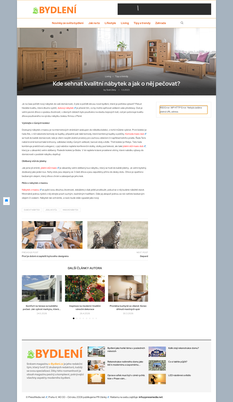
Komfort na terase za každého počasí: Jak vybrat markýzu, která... (42, 307)
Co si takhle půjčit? (177, 361)
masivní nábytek (70, 210)
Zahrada (160, 23)
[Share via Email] (6, 200)
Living (125, 23)
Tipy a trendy (142, 23)
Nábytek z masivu (31, 189)
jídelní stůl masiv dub (134, 146)
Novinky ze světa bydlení (67, 23)
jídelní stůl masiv (50, 167)
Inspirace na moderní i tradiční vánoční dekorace (84, 307)
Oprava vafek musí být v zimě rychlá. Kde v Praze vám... (126, 377)
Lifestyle (110, 23)
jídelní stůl (51, 210)
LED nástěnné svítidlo (179, 375)
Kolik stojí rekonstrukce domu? (183, 348)
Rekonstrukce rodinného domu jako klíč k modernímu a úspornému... (125, 363)
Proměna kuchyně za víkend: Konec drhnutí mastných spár (128, 307)
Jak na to (94, 23)
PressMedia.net (37, 397)
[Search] (182, 23)
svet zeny (111, 89)
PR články (102, 397)
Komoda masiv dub (135, 133)
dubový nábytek (67, 107)
